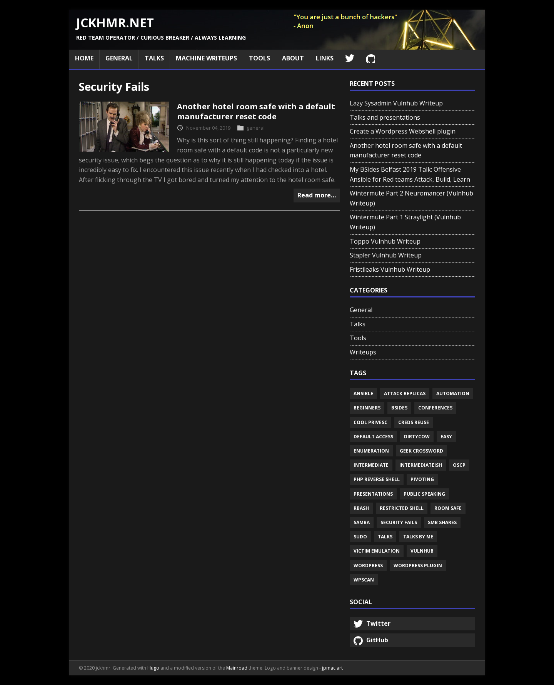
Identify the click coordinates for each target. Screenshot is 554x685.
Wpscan (364, 579)
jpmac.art (332, 668)
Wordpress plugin (418, 565)
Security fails (398, 522)
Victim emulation (377, 551)
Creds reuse (413, 422)
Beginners (367, 407)
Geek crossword (421, 451)
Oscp (459, 465)
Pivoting (422, 479)
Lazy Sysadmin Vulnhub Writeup (396, 103)
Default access (373, 436)
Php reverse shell (377, 479)
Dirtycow (417, 436)
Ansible (363, 393)
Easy (446, 436)
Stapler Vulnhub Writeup (386, 255)
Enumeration (371, 451)
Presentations (373, 494)
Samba (362, 522)
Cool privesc (370, 422)
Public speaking (424, 494)
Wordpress (368, 565)
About (293, 58)
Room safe (448, 508)
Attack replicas (405, 393)
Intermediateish (420, 465)
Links (325, 58)
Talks (154, 58)
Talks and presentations (385, 117)
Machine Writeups (206, 58)
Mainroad (236, 668)
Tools (259, 58)
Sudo (360, 536)
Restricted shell (402, 508)
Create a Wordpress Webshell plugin (403, 131)
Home (84, 58)
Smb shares (442, 522)
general (256, 127)
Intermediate (371, 465)
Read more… (316, 195)
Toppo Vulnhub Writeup (385, 241)
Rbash (361, 508)
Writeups (363, 352)
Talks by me (418, 536)
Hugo (153, 668)
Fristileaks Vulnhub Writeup (390, 269)
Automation (452, 393)
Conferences (435, 407)
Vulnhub (422, 551)
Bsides (399, 407)
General (119, 58)
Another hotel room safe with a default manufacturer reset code (256, 111)
